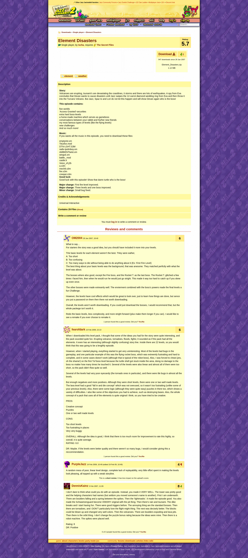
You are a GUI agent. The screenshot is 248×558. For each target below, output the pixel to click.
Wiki (152, 20)
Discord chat (170, 2)
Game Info (95, 20)
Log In (172, 20)
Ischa (81, 45)
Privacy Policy (117, 546)
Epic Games (99, 549)
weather (82, 76)
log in (114, 222)
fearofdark (78, 329)
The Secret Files (105, 45)
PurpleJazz (79, 464)
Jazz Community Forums (108, 2)
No (143, 322)
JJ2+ (162, 2)
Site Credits (96, 546)
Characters (73, 541)
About (64, 541)
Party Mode (90, 541)
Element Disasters (93, 32)
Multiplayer (113, 20)
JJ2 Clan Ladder (141, 2)
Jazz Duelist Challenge (126, 2)
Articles (139, 541)
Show (80, 209)
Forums (80, 20)
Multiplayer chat (154, 2)
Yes (140, 322)
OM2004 (77, 238)
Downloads (65, 20)
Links (146, 541)
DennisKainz (80, 485)
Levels (81, 541)
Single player (78, 32)
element (68, 76)
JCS (127, 20)
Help (162, 20)
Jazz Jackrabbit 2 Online (124, 11)
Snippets (139, 20)
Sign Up (184, 20)
